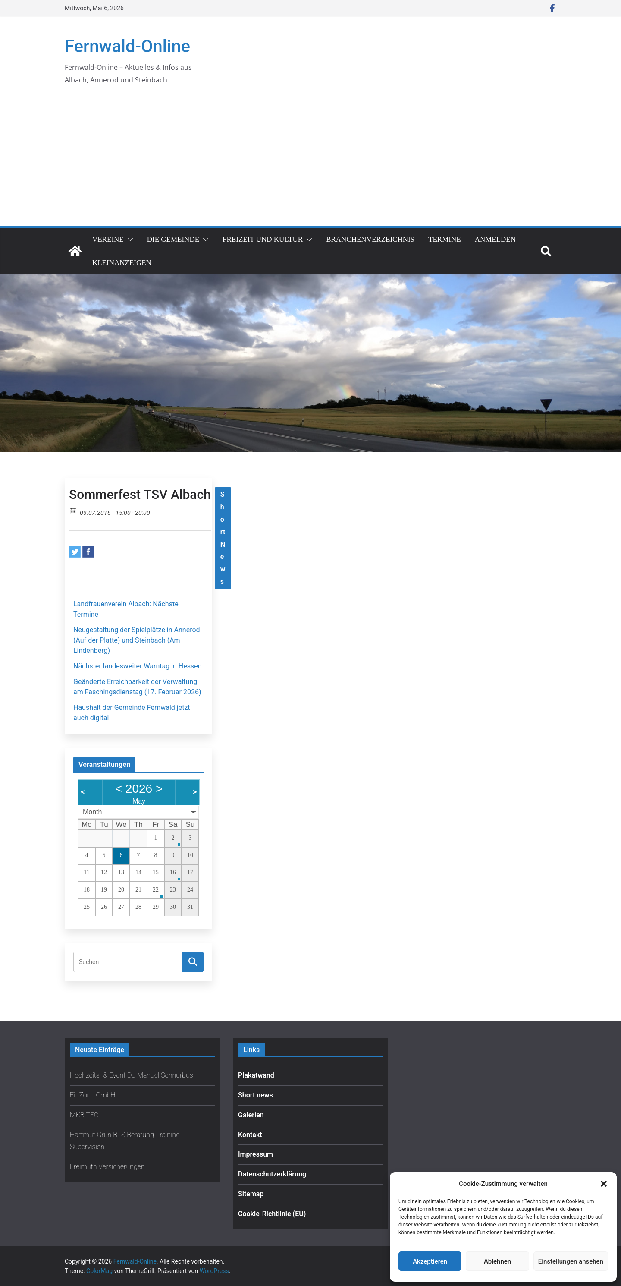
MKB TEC (84, 1115)
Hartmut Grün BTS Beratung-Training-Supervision (126, 1141)
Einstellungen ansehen (570, 1261)
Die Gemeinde (173, 239)
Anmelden (495, 239)
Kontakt (250, 1135)
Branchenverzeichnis (370, 239)
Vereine (108, 239)
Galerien (251, 1115)
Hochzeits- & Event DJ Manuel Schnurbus (131, 1075)
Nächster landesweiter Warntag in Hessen (137, 666)
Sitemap (250, 1194)
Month (92, 812)
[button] (603, 1183)
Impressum (255, 1154)
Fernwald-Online (127, 46)
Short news (255, 1095)
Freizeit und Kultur (263, 239)
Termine (444, 239)
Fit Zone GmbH (93, 1095)
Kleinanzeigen (121, 262)
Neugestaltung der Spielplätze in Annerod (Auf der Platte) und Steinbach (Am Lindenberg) (136, 640)
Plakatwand (256, 1075)
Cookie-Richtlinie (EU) (272, 1214)
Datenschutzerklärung (272, 1174)
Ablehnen (497, 1261)
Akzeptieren (430, 1261)
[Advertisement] (310, 161)
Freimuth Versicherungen (107, 1167)
